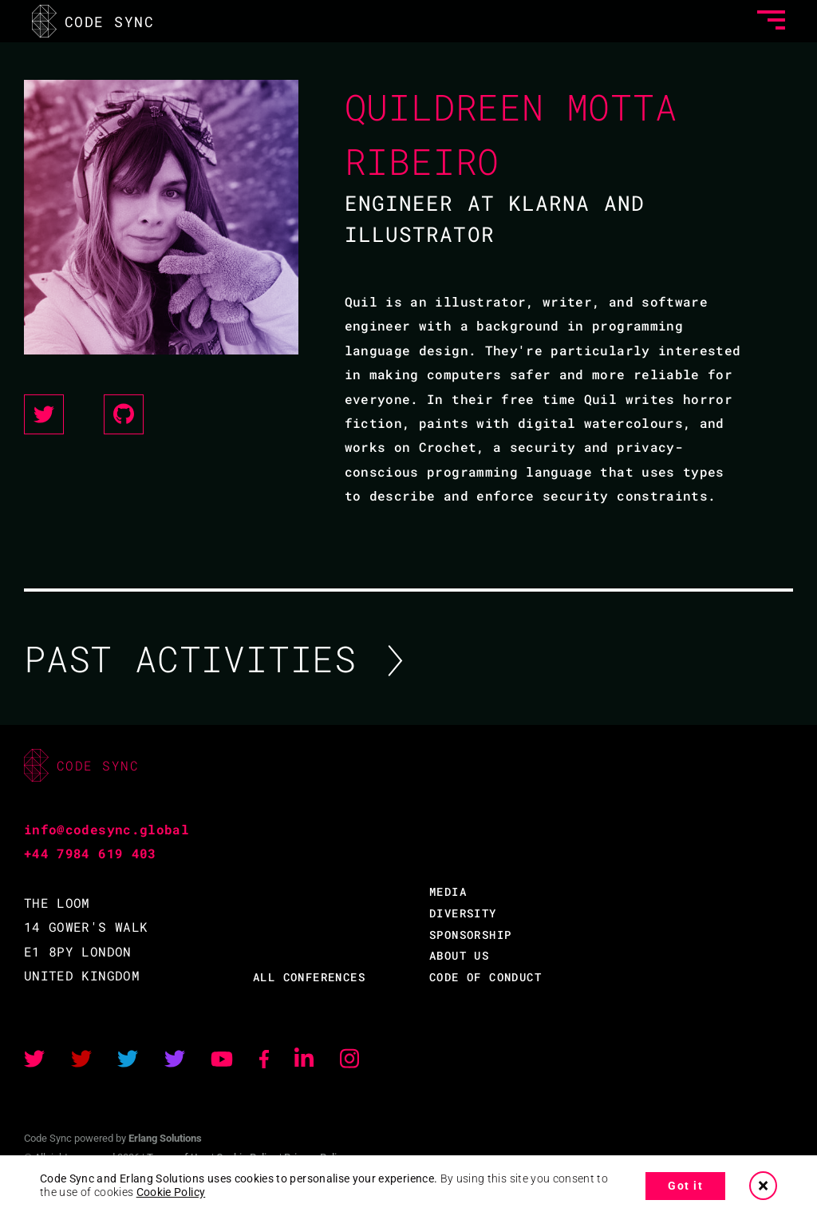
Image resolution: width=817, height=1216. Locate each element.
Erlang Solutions (165, 1138)
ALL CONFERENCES (309, 976)
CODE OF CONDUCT (485, 976)
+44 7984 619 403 (90, 853)
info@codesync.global (106, 829)
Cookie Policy (171, 1192)
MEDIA (448, 891)
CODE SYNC (93, 21)
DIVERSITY (463, 913)
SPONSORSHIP (470, 934)
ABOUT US (459, 955)
